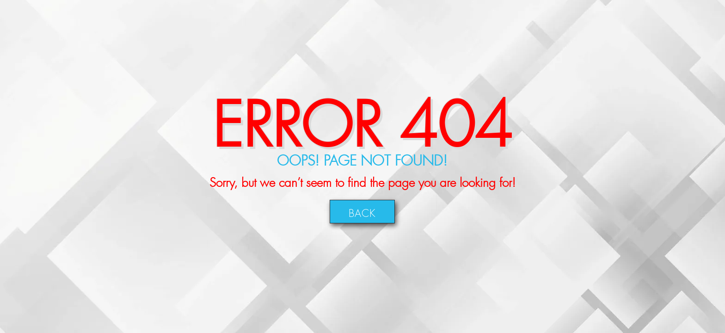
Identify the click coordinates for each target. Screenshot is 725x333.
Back (362, 211)
